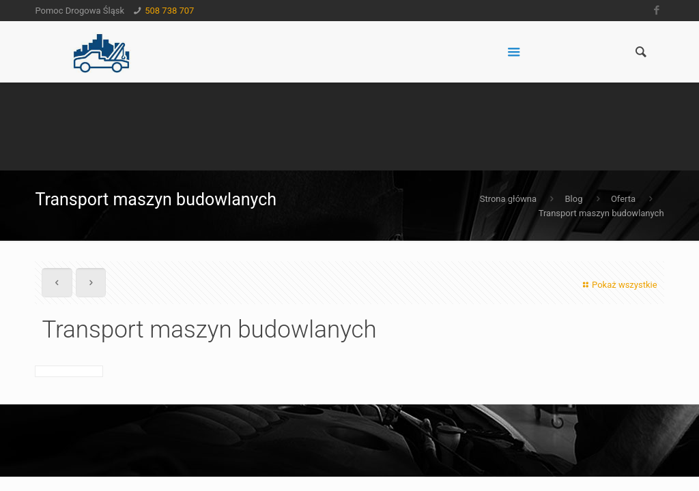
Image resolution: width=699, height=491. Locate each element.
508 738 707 (169, 10)
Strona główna (508, 199)
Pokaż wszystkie (618, 285)
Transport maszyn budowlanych (601, 213)
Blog (573, 199)
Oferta (623, 199)
